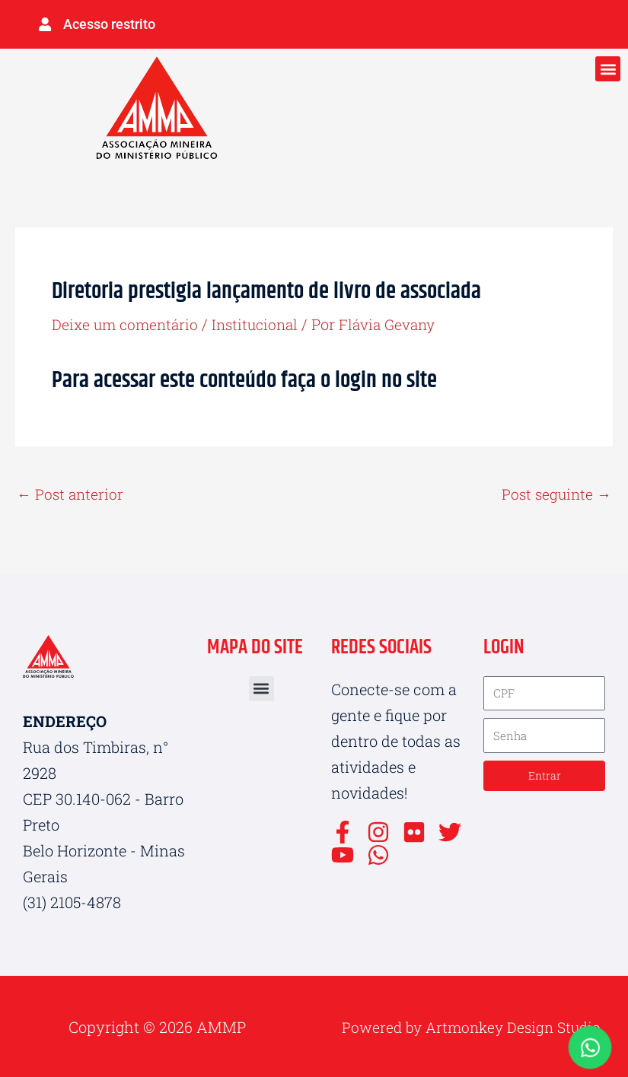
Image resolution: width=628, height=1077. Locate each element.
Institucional (262, 322)
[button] (607, 66)
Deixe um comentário (127, 322)
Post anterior (71, 492)
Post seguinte (554, 492)
